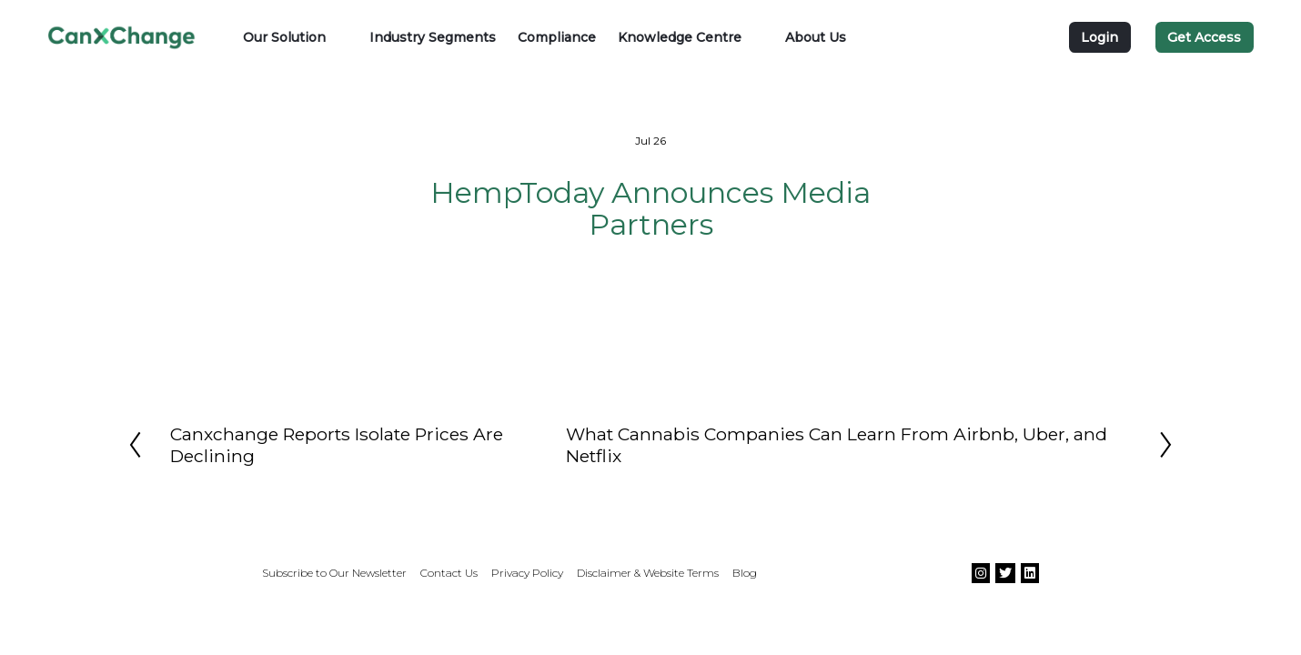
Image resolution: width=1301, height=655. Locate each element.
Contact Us (449, 572)
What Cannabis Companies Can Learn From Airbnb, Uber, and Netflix (836, 445)
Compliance (557, 37)
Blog (744, 572)
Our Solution (284, 37)
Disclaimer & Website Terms (648, 572)
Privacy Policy (527, 572)
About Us (815, 37)
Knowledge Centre (679, 37)
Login (1099, 37)
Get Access (1204, 37)
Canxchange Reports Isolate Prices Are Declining (336, 445)
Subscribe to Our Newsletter (334, 572)
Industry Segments (432, 37)
